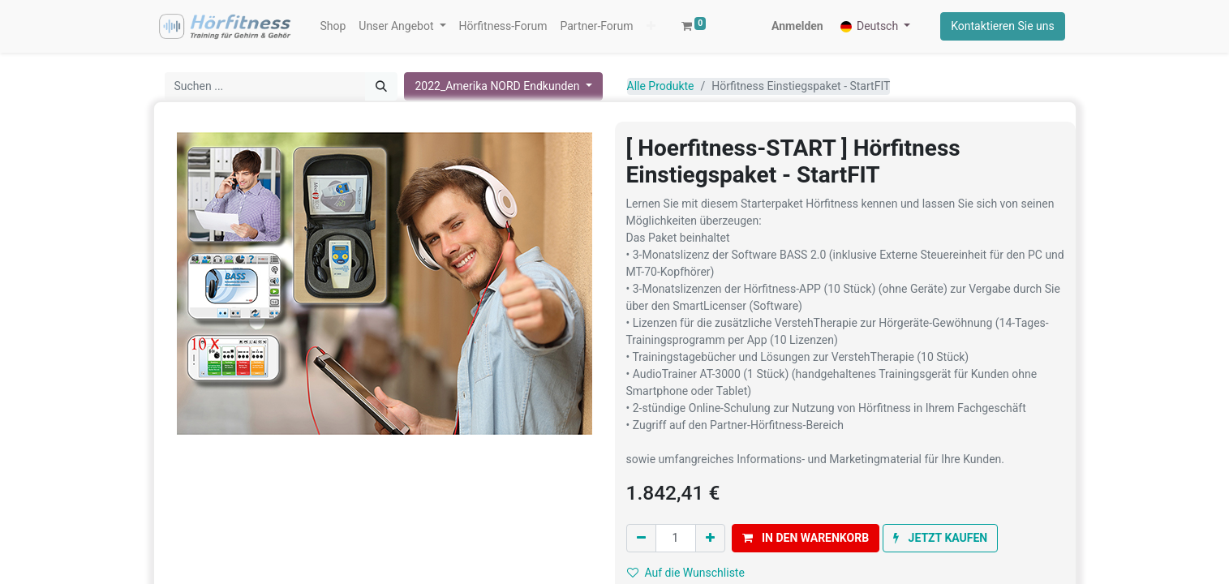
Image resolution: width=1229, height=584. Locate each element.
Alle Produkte (660, 87)
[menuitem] (334, 27)
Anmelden (797, 26)
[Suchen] (381, 88)
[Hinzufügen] (710, 540)
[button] (566, 27)
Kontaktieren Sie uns (1002, 26)
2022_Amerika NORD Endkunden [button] (498, 87)
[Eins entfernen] (641, 540)
